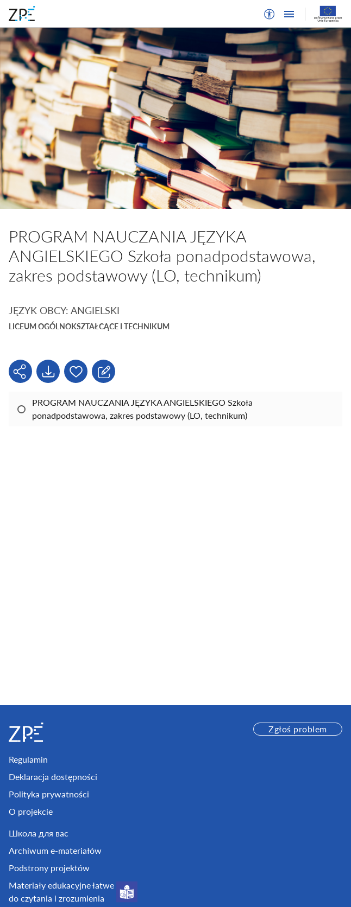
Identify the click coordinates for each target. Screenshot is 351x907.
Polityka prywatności (49, 794)
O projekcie (31, 811)
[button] (269, 14)
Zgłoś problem (297, 729)
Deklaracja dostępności (53, 776)
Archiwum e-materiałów (55, 850)
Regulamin (28, 759)
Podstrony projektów (49, 868)
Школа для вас (38, 833)
